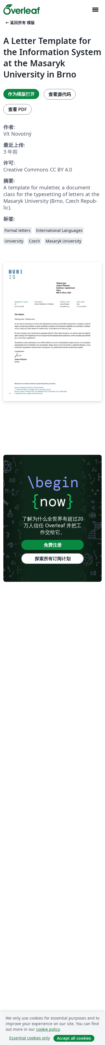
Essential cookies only (29, 1038)
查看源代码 (59, 94)
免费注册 (53, 545)
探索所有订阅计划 (53, 559)
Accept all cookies (74, 1038)
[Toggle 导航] (95, 9)
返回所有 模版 (19, 22)
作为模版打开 (21, 94)
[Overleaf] (21, 9)
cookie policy (48, 1029)
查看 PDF (17, 109)
